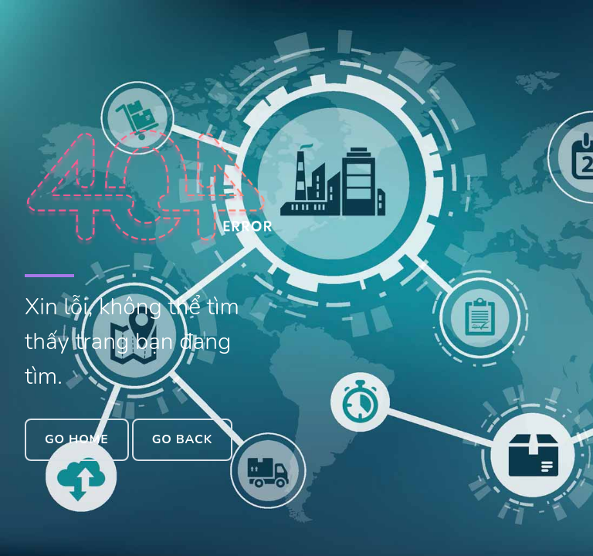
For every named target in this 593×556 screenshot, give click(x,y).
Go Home (77, 439)
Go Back (182, 439)
